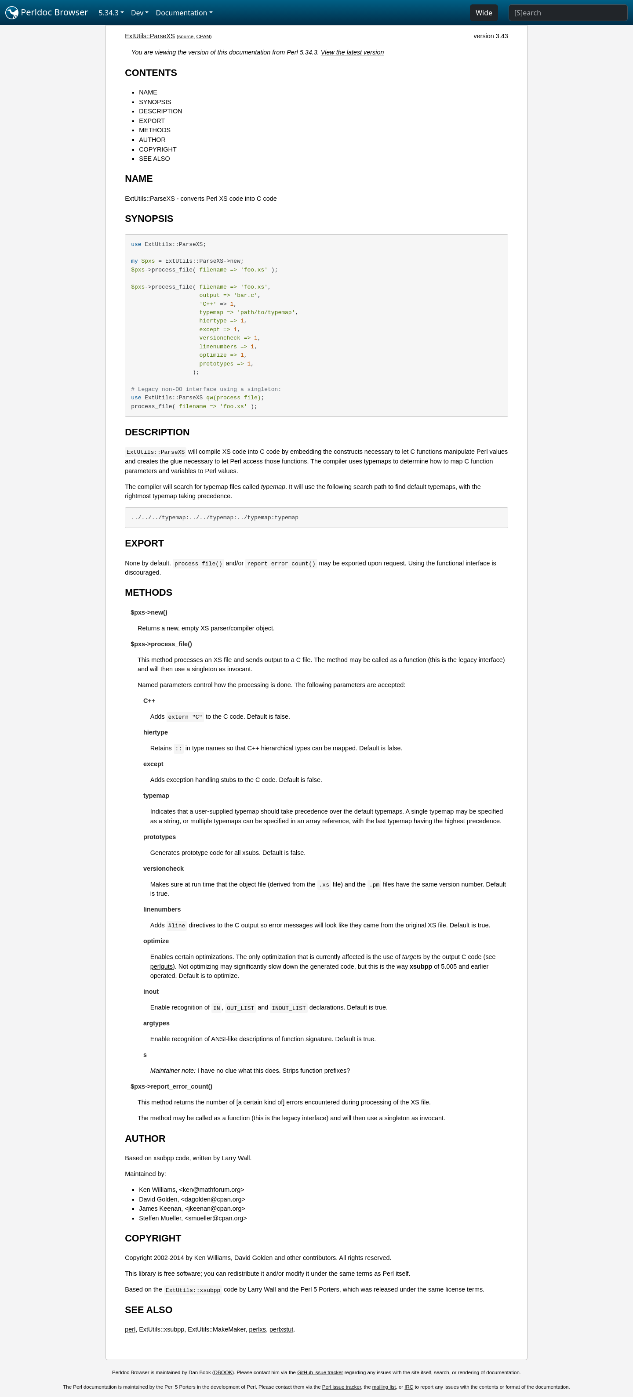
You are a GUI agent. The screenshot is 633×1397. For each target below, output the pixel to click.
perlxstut (281, 1329)
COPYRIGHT (158, 149)
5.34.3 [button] (109, 13)
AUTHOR (152, 139)
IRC (408, 1387)
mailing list (384, 1387)
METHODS (155, 130)
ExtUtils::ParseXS (150, 36)
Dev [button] (137, 13)
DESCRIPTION (160, 111)
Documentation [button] (181, 13)
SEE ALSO (154, 158)
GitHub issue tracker (320, 1372)
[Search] (568, 12)
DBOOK (223, 1372)
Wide (484, 13)
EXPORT (152, 120)
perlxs (257, 1329)
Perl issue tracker (341, 1387)
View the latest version (352, 52)
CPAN (203, 36)
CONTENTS (151, 72)
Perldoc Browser (46, 12)
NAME (148, 92)
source (186, 36)
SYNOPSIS (155, 101)
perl (130, 1329)
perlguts (161, 966)
